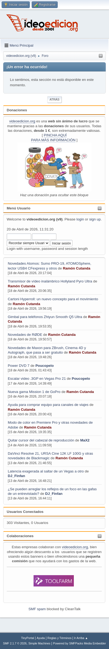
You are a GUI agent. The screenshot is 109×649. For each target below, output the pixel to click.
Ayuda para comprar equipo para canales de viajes (48, 405)
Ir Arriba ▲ (81, 638)
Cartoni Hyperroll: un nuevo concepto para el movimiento (53, 299)
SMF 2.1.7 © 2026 (15, 643)
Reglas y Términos (60, 638)
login (80, 219)
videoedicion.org (22, 121)
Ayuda (41, 638)
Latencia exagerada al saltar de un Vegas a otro (46, 471)
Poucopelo (44, 366)
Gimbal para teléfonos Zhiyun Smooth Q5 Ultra (45, 317)
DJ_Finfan (16, 476)
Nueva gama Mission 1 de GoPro (34, 392)
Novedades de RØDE (25, 335)
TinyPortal (27, 638)
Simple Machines (39, 643)
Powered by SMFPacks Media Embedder (79, 643)
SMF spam (37, 609)
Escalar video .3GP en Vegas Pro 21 (37, 379)
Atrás (54, 99)
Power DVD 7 (19, 366)
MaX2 (85, 440)
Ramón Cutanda (76, 268)
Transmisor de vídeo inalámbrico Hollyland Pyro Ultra (50, 281)
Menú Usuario (18, 208)
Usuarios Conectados (25, 512)
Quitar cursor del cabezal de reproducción (41, 440)
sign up (95, 219)
